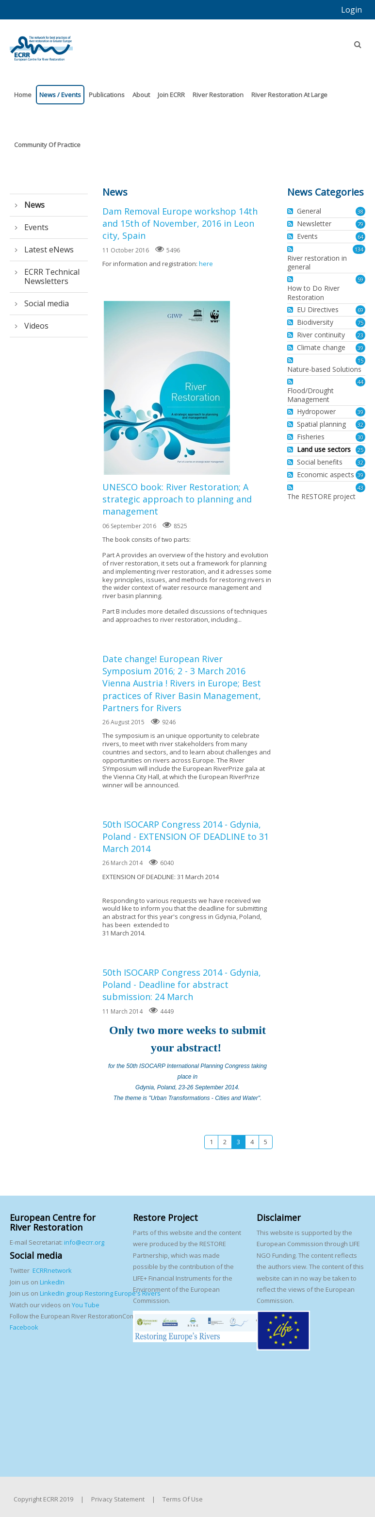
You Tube (84, 1304)
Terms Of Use (183, 1499)
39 (360, 347)
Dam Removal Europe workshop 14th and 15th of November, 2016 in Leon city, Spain (180, 223)
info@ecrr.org (84, 1242)
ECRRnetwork (52, 1270)
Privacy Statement (118, 1499)
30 (360, 437)
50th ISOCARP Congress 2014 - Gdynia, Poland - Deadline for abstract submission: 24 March (181, 984)
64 (360, 236)
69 (360, 310)
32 (360, 424)
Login (351, 9)
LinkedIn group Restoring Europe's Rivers (100, 1293)
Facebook (24, 1327)
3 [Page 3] (238, 1141)
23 (360, 335)
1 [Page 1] (211, 1141)
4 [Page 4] (252, 1141)
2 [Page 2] (225, 1141)
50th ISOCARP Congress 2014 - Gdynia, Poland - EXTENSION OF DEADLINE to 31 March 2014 (185, 836)
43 (360, 487)
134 (359, 249)
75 (360, 322)
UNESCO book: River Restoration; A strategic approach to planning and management (166, 388)
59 (360, 279)
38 (360, 211)
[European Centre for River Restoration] (41, 44)
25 (360, 449)
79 (360, 224)
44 (360, 381)
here (206, 263)
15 (360, 360)
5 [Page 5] (265, 1141)
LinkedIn (52, 1282)
